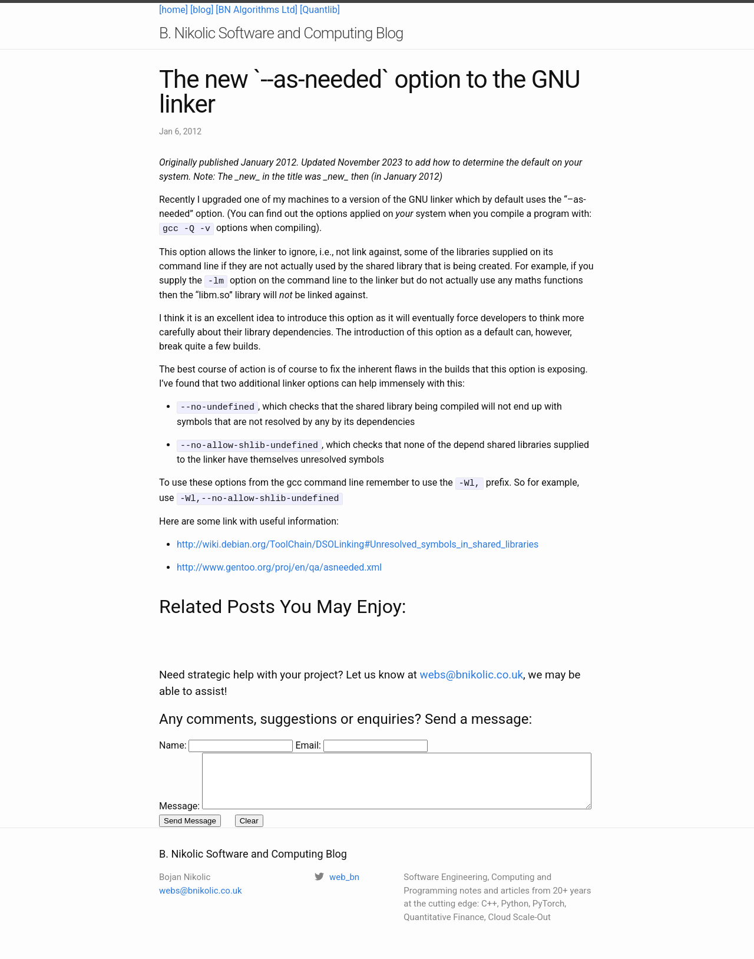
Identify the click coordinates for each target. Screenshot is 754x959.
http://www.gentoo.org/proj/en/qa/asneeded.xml (279, 562)
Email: (309, 720)
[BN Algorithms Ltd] (256, 9)
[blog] (201, 9)
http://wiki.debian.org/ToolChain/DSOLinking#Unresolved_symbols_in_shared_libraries (357, 539)
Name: (173, 720)
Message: (179, 734)
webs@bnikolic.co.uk (471, 650)
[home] (173, 9)
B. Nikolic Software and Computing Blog (281, 33)
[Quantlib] (320, 9)
